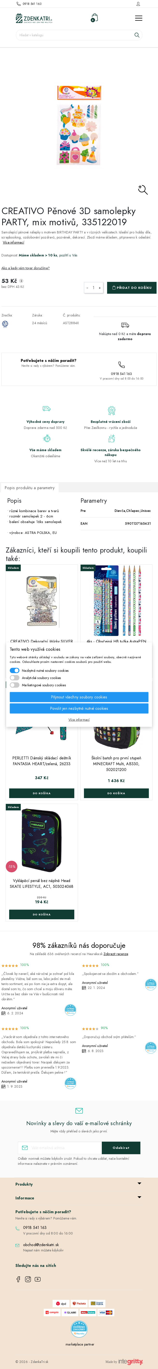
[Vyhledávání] (79, 35)
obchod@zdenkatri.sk (41, 1245)
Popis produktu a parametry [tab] (30, 488)
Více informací (13, 242)
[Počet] (93, 287)
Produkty (24, 1184)
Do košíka (42, 793)
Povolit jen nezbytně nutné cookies (79, 708)
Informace (24, 1198)
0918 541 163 (32, 4)
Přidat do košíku (134, 287)
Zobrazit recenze (115, 953)
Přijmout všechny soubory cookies (79, 697)
